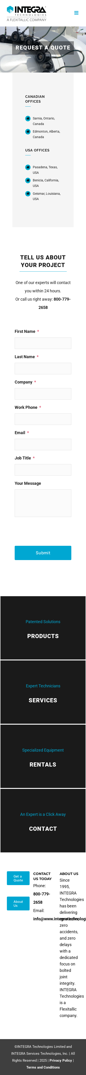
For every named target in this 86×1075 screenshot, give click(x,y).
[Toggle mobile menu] (76, 12)
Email (22, 432)
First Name (27, 331)
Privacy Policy (61, 1060)
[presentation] (49, 530)
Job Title (25, 458)
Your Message (28, 483)
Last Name (27, 356)
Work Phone (28, 407)
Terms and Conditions (43, 1067)
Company (25, 382)
